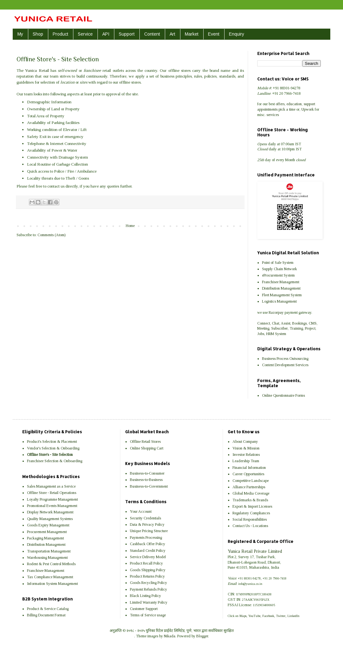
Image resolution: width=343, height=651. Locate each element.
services (272, 115)
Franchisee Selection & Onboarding (54, 461)
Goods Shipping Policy (147, 570)
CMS (313, 323)
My (20, 34)
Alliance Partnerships (248, 487)
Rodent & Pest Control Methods (51, 564)
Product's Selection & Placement (52, 441)
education (294, 104)
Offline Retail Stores (145, 441)
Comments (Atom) (51, 235)
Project (310, 328)
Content (152, 34)
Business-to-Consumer (147, 473)
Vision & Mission (245, 448)
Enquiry (236, 34)
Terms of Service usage (148, 615)
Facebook (268, 616)
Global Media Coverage (250, 493)
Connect (263, 323)
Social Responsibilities (249, 519)
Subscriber (279, 328)
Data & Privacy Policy (147, 524)
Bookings (299, 323)
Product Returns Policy (147, 576)
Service (85, 34)
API (105, 34)
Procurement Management (47, 532)
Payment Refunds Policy (148, 589)
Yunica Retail (37, 70)
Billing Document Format (46, 615)
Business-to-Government (149, 486)
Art (172, 34)
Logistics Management (279, 301)
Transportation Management (49, 551)
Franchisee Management (280, 282)
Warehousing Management (47, 557)
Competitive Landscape (250, 480)
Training (296, 328)
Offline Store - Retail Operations (51, 492)
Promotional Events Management (52, 506)
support (309, 104)
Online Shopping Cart (146, 448)
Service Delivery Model (148, 557)
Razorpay (276, 312)
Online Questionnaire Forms (283, 395)
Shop (38, 34)
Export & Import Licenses (252, 506)
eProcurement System (278, 275)
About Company (245, 441)
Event (213, 34)
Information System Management (52, 583)
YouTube (254, 616)
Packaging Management (45, 538)
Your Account (140, 511)
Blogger (202, 636)
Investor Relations (246, 454)
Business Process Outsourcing (285, 358)
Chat (275, 323)
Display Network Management (50, 512)
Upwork (307, 109)
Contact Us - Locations (250, 526)
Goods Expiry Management (48, 525)
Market (191, 34)
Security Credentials (145, 518)
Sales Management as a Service (51, 486)
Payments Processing (146, 537)
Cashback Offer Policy (147, 544)
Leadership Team (245, 461)
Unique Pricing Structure (149, 531)
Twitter (281, 616)
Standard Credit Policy (147, 550)
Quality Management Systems (50, 519)
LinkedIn (293, 616)
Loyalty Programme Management (52, 499)
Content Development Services (285, 365)
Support (127, 34)
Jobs (260, 334)
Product (60, 34)
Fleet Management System (282, 295)
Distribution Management (281, 288)
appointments (267, 109)
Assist (285, 323)
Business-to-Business (146, 479)
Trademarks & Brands (250, 500)
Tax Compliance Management (50, 577)
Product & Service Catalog (48, 608)
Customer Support (144, 608)
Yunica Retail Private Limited (255, 551)
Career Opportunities (248, 474)
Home (130, 225)
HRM (270, 334)
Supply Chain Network (279, 269)
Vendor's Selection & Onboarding (53, 448)
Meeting (263, 328)
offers (280, 104)
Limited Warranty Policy (148, 602)
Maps (242, 616)
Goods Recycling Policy (148, 582)
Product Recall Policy (146, 563)
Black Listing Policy (145, 595)
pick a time (287, 109)
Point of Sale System (277, 262)
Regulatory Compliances (251, 513)
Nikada (169, 636)
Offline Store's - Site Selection (50, 454)
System (280, 334)
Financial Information (249, 467)
